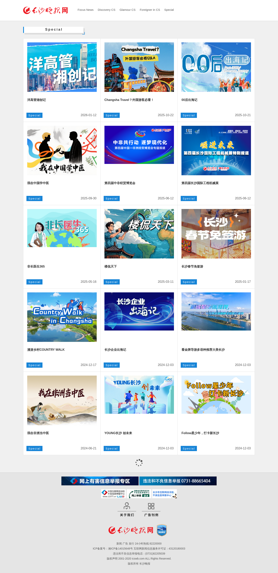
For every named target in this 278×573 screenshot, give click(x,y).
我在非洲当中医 (38, 433)
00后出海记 (189, 100)
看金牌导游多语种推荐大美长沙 (203, 349)
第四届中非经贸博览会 (119, 183)
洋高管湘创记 (36, 100)
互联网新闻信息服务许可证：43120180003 (159, 548)
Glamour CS (128, 9)
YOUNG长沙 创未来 (118, 433)
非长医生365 (36, 266)
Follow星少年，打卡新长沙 (200, 433)
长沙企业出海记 (115, 349)
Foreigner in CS (150, 9)
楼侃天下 (110, 266)
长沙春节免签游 (192, 266)
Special (169, 9)
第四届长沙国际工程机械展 (200, 183)
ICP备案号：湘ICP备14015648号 (113, 548)
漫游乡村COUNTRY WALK (46, 349)
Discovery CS (106, 9)
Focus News (86, 9)
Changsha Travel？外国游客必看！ (129, 100)
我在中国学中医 (38, 183)
